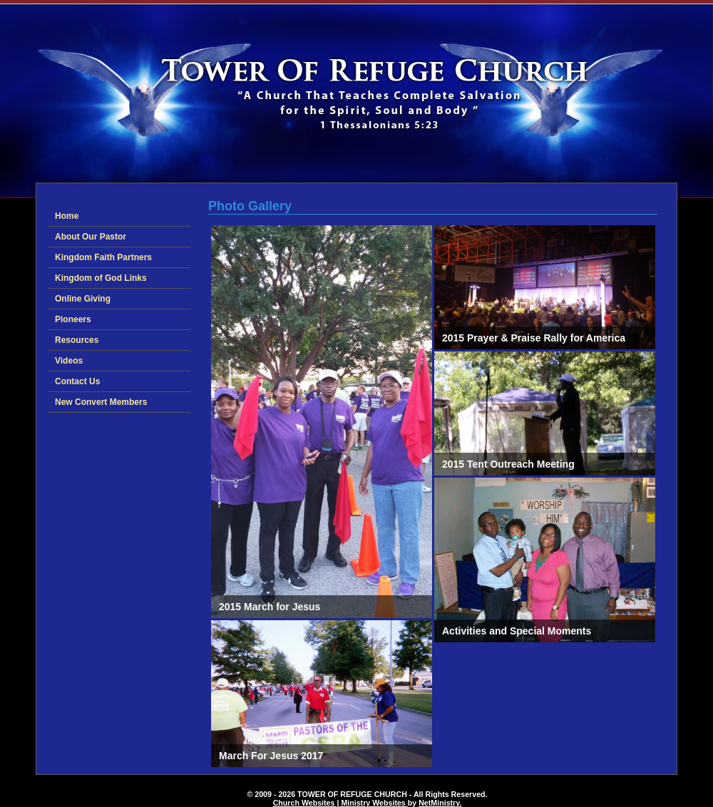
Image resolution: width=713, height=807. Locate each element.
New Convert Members (101, 402)
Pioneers (73, 319)
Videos (69, 361)
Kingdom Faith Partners (103, 257)
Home (66, 216)
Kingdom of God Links (101, 278)
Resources (76, 340)
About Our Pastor (90, 237)
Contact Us (77, 381)
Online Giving (83, 299)
